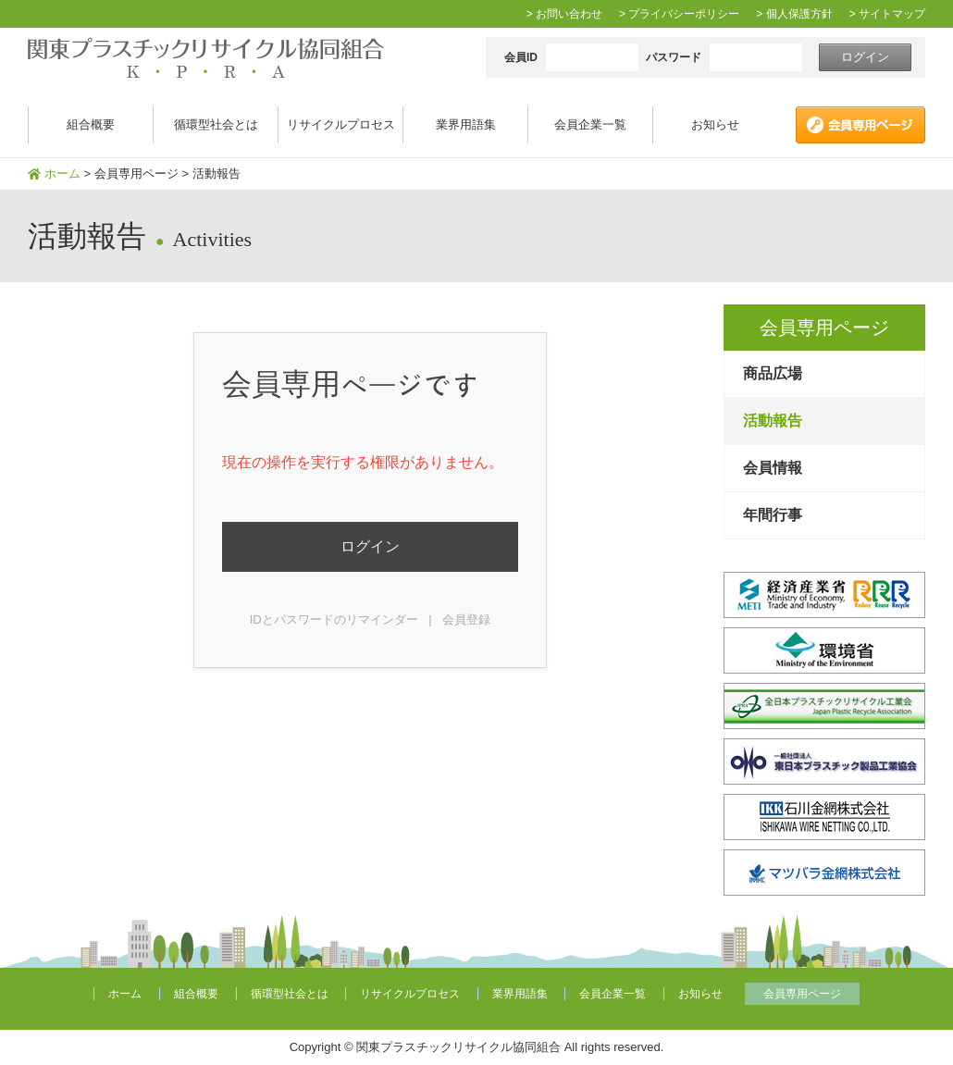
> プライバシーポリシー (679, 13)
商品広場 (772, 373)
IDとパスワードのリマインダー (334, 619)
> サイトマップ (887, 13)
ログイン (370, 546)
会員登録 (466, 619)
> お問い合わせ (564, 13)
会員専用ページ (136, 173)
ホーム (62, 173)
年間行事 (772, 515)
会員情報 (772, 468)
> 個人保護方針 (794, 13)
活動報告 (772, 420)
